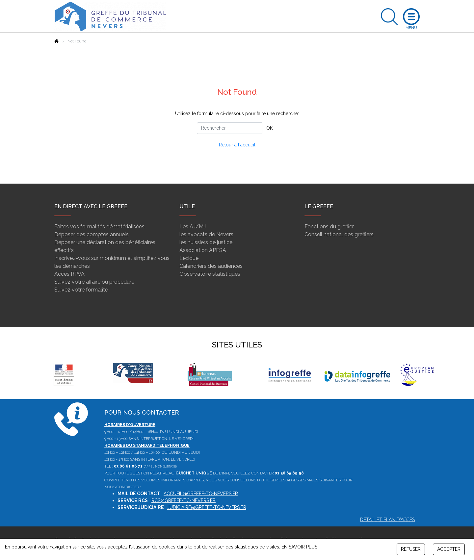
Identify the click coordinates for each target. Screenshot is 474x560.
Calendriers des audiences (211, 266)
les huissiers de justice (205, 242)
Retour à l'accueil (237, 144)
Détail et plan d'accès (387, 519)
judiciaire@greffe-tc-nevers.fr (206, 507)
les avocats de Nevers (206, 234)
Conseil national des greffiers (339, 234)
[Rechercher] (229, 128)
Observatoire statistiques (209, 274)
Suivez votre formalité (81, 290)
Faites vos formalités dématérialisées (99, 226)
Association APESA (202, 250)
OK (269, 128)
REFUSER (411, 549)
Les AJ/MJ (192, 226)
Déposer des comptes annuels (91, 234)
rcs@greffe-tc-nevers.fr (183, 500)
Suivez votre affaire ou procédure (94, 282)
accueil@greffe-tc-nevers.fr (201, 493)
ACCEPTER (449, 549)
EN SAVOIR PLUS (299, 546)
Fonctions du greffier (329, 226)
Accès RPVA (69, 274)
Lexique (188, 258)
